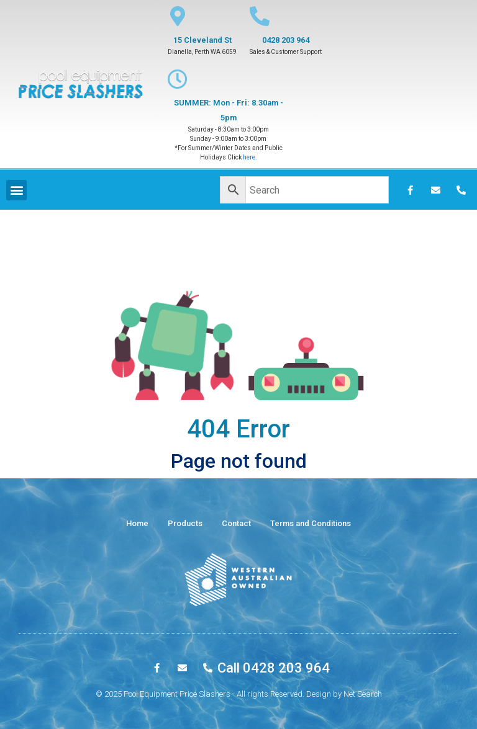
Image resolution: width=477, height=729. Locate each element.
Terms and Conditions (310, 523)
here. (250, 157)
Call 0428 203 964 (273, 668)
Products (185, 523)
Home (137, 523)
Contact (236, 523)
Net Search (362, 694)
